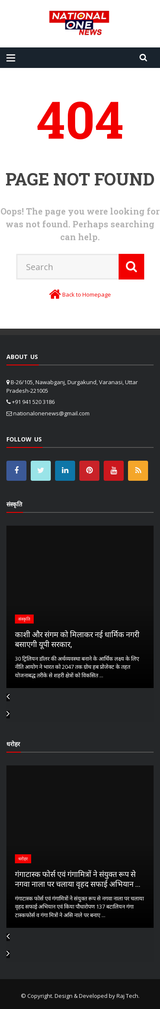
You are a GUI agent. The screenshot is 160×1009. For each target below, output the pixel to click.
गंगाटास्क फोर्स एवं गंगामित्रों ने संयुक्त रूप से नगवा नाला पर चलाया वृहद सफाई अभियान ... (77, 879)
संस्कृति (24, 619)
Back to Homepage (86, 294)
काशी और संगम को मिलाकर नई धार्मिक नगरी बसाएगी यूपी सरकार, (77, 639)
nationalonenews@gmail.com (51, 413)
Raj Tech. (128, 996)
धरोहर (23, 859)
